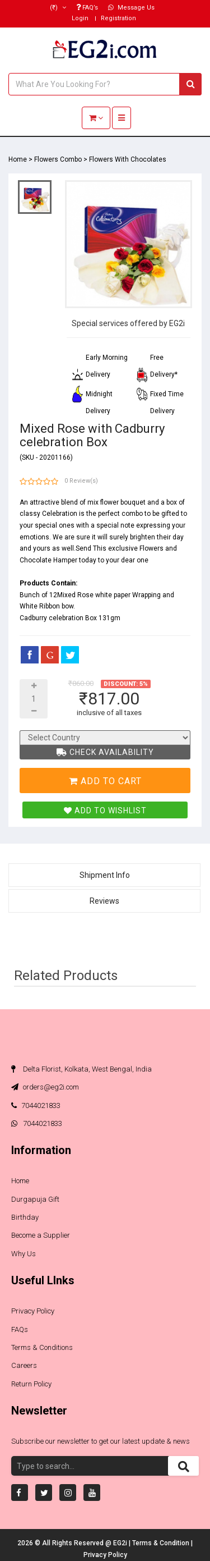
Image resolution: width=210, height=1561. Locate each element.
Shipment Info (105, 875)
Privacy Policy (32, 1311)
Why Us (23, 1253)
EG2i (121, 1543)
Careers (24, 1365)
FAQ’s (87, 7)
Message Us (131, 7)
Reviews (104, 900)
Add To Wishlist (105, 810)
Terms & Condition (161, 1543)
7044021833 (35, 1105)
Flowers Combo (58, 159)
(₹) (58, 7)
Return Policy (31, 1384)
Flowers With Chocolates (127, 159)
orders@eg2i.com (45, 1087)
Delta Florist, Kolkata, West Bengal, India (81, 1069)
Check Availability (105, 752)
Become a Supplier (40, 1235)
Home (17, 159)
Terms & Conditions (42, 1347)
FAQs (19, 1329)
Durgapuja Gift (35, 1199)
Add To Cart (105, 781)
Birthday (25, 1217)
